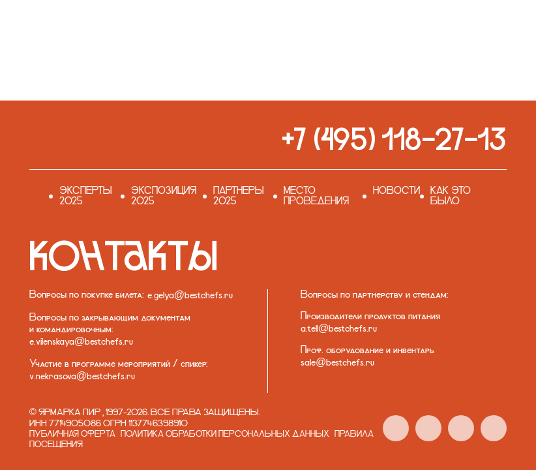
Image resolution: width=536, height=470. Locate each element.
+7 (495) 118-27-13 (394, 139)
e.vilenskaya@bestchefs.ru (81, 342)
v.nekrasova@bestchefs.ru (82, 376)
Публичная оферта (72, 434)
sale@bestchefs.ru (337, 363)
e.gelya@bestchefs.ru (190, 295)
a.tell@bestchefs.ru (339, 329)
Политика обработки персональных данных (225, 434)
